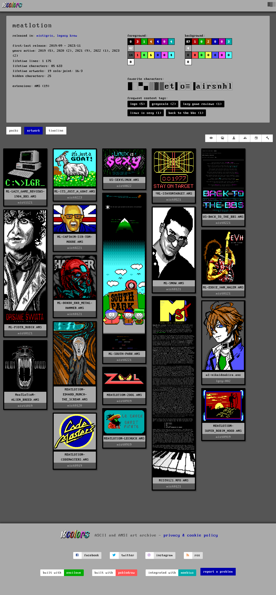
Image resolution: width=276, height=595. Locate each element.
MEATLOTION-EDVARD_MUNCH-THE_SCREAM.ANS (75, 394)
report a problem (218, 571)
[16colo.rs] (12, 6)
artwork (33, 130)
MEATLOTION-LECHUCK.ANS (124, 438)
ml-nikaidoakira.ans (223, 375)
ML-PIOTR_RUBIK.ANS (25, 327)
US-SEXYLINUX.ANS (124, 180)
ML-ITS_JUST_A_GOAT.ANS (75, 191)
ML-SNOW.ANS (174, 283)
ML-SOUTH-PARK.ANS (124, 354)
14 (131, 55)
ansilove (73, 572)
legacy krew (67, 35)
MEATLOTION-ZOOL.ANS (124, 395)
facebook (91, 555)
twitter (127, 555)
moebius (187, 572)
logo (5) (137, 104)
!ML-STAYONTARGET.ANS (173, 193)
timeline (56, 130)
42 (131, 48)
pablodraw (126, 572)
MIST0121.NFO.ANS (174, 480)
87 (188, 41)
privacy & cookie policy (191, 535)
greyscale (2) (164, 104)
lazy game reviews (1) (202, 104)
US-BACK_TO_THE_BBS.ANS (223, 217)
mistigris (45, 35)
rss (197, 555)
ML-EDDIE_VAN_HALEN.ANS (223, 287)
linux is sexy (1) (145, 113)
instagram (164, 555)
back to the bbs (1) (186, 113)
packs (13, 130)
